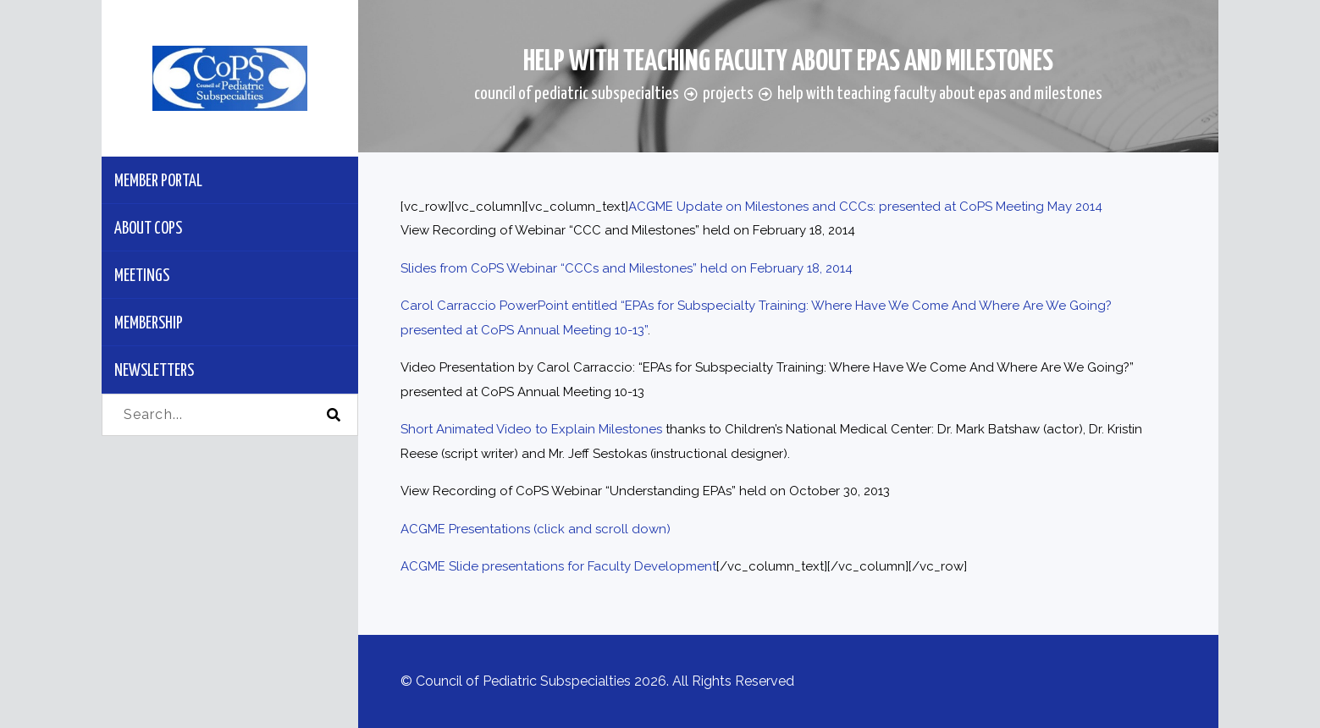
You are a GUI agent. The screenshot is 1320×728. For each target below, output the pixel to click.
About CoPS (148, 229)
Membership (148, 324)
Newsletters (154, 371)
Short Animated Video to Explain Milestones (531, 429)
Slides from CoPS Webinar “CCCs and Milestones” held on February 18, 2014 (626, 268)
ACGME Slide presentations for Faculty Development (558, 566)
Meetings (141, 276)
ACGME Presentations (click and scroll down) (535, 529)
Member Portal (158, 182)
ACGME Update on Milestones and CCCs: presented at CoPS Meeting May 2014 (865, 206)
